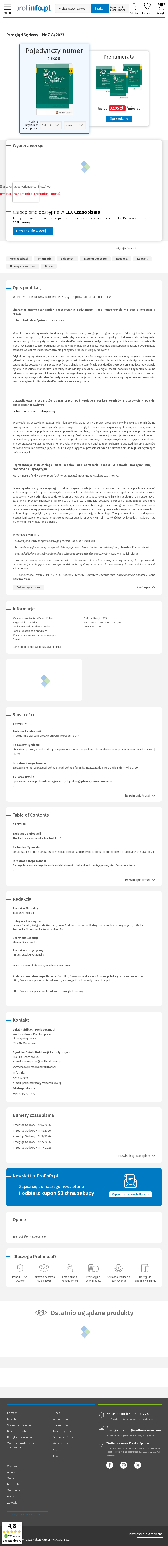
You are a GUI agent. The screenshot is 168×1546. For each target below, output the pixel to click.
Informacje (44, 258)
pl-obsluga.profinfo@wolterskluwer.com (133, 1429)
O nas (56, 1413)
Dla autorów (60, 1425)
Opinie (49, 266)
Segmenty (13, 1490)
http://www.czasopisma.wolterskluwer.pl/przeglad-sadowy (48, 991)
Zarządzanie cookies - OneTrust (28, 1514)
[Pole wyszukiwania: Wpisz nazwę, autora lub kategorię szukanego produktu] (72, 8)
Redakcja (122, 258)
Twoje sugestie (62, 1431)
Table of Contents (95, 258)
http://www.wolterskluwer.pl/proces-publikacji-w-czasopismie (100, 976)
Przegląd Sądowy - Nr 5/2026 (32, 1124)
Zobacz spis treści (28, 587)
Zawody (12, 1502)
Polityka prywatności (20, 1437)
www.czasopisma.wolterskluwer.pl (34, 1067)
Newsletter (14, 1419)
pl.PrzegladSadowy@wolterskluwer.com (46, 965)
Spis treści (67, 258)
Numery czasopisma (22, 266)
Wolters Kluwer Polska (38, 626)
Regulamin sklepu (18, 1431)
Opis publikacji (19, 258)
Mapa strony (60, 1443)
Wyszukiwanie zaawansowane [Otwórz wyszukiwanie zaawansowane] (119, 8)
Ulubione (147, 8)
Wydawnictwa (15, 1466)
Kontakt (142, 258)
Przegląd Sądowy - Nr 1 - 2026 (32, 1147)
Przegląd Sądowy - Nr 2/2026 (32, 1142)
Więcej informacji (126, 248)
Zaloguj (134, 8)
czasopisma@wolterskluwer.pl (41, 1061)
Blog (55, 1455)
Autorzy (12, 1472)
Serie (10, 1478)
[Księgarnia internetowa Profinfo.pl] (33, 8)
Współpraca (60, 1419)
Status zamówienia (19, 1425)
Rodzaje (12, 1496)
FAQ (55, 1449)
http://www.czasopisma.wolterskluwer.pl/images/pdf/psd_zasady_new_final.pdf (61, 980)
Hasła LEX (13, 1484)
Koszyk (161, 8)
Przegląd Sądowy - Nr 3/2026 (32, 1136)
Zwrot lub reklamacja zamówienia (20, 1445)
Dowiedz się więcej (33, 231)
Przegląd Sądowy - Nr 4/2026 (32, 1130)
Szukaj (100, 8)
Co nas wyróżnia (63, 1437)
